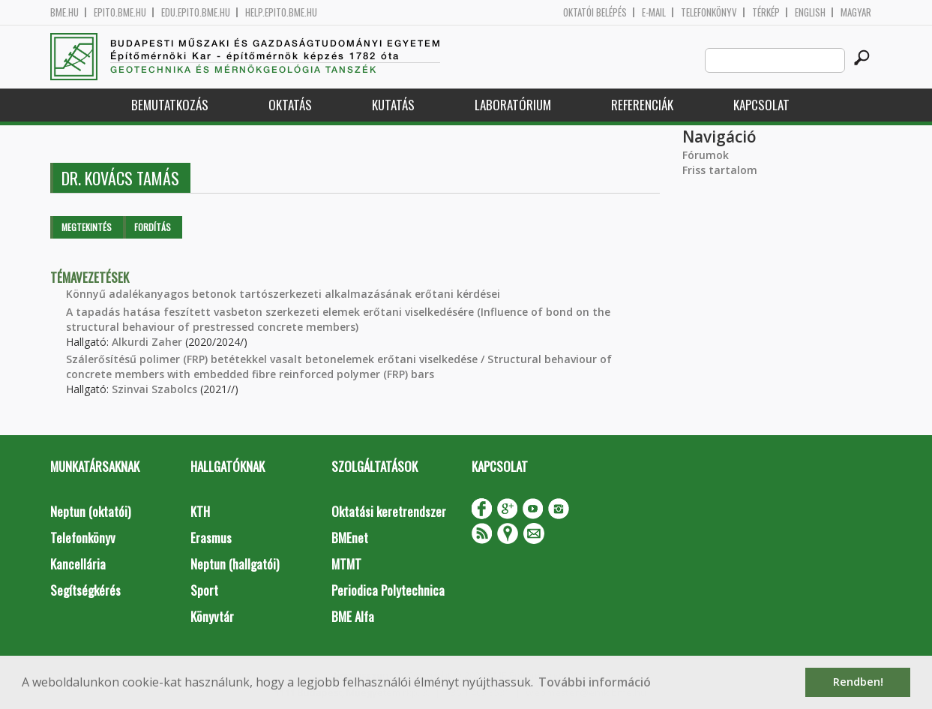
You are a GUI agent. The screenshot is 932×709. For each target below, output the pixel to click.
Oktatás (290, 104)
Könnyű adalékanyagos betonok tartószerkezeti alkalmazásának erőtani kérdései (283, 294)
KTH (200, 511)
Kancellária (78, 563)
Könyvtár (212, 616)
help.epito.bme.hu (281, 12)
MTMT (346, 563)
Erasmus (211, 537)
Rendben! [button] (858, 681)
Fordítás (152, 227)
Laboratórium (513, 104)
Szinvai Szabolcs (154, 389)
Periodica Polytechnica (388, 590)
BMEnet (349, 537)
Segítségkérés (85, 590)
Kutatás (393, 104)
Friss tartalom (719, 170)
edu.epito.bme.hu (195, 12)
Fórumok (705, 155)
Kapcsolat (761, 104)
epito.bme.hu (120, 12)
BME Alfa (352, 616)
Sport (204, 590)
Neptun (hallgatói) (234, 563)
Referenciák (642, 104)
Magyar (856, 12)
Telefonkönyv (709, 12)
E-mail (654, 12)
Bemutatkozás (169, 104)
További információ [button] (594, 682)
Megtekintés (86, 227)
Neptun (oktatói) (90, 511)
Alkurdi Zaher (147, 342)
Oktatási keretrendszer (388, 511)
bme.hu (64, 12)
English (810, 12)
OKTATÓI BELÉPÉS (595, 12)
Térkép (766, 12)
